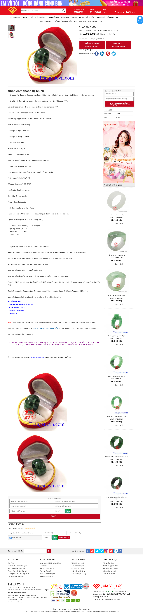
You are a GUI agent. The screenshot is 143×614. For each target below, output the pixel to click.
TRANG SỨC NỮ (27, 17)
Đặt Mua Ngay (92, 45)
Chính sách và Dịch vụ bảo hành (50, 563)
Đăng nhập (119, 12)
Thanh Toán (43, 566)
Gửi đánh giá (64, 537)
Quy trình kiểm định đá (110, 568)
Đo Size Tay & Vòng (78, 568)
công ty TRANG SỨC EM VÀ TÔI (45, 328)
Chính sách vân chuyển (47, 574)
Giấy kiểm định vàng (78, 571)
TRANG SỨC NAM (14, 17)
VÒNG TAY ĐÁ (100, 17)
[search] (64, 11)
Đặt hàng (54, 516)
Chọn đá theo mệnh (109, 571)
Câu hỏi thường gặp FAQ (16, 576)
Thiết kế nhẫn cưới (78, 563)
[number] (88, 39)
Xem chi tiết (119, 224)
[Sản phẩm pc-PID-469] (119, 152)
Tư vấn (140, 21)
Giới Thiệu (11, 563)
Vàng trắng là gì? (108, 563)
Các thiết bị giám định (110, 566)
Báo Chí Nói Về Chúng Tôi (16, 568)
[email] (35, 551)
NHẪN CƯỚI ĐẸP (40, 17)
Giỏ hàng (130, 12)
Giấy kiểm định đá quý (79, 574)
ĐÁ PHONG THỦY (113, 17)
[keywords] (39, 10)
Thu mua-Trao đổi (45, 571)
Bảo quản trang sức (78, 566)
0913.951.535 (118, 45)
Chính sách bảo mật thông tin (17, 566)
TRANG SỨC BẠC (53, 17)
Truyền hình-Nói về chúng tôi (17, 571)
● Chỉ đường (22, 592)
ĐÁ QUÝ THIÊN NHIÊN (86, 17)
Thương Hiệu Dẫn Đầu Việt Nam (18, 574)
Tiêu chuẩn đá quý (109, 574)
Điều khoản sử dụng (46, 576)
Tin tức (105, 12)
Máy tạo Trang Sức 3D (47, 568)
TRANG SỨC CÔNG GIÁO (69, 17)
